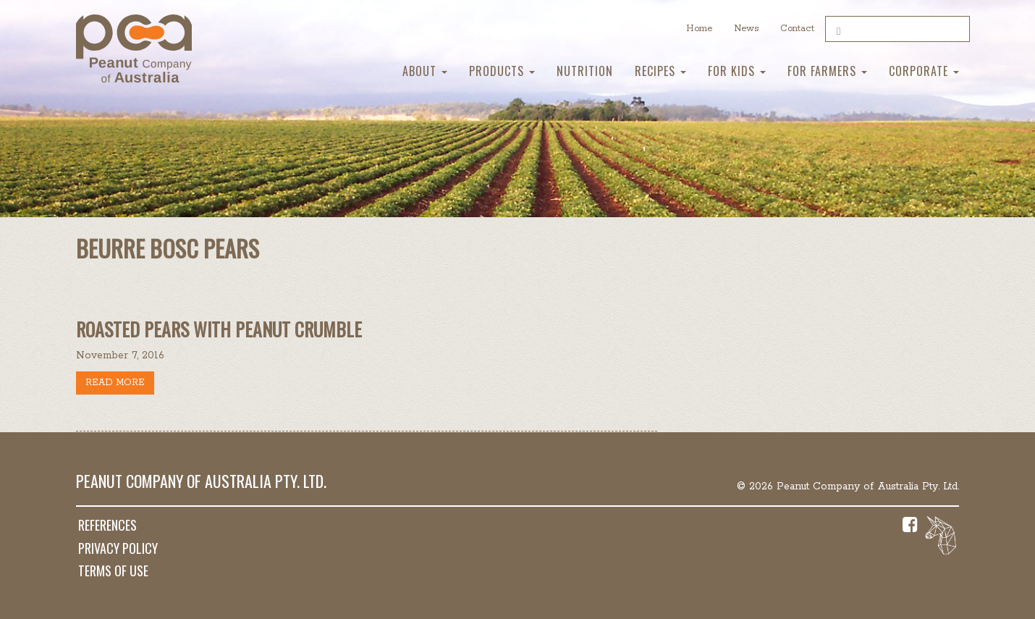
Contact (797, 28)
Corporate (924, 71)
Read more (115, 382)
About (424, 71)
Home (699, 28)
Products (502, 71)
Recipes (660, 71)
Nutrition (585, 71)
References (107, 524)
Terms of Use (113, 570)
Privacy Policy (118, 548)
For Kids (737, 71)
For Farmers (827, 71)
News (746, 28)
